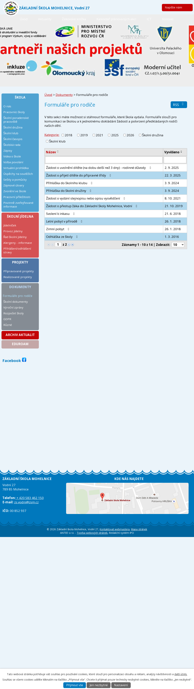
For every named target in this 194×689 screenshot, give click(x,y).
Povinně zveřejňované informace (18, 204)
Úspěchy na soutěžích (18, 174)
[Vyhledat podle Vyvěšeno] (175, 159)
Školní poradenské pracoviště (16, 119)
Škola (20, 97)
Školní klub (57, 141)
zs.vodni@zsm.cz (26, 502)
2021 (99, 135)
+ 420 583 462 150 (30, 498)
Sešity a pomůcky (15, 179)
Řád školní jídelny (15, 237)
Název (51, 152)
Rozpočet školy (13, 313)
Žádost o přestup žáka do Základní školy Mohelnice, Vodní (92, 206)
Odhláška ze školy (62, 236)
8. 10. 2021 (173, 198)
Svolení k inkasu (61, 213)
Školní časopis (12, 139)
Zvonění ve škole (14, 191)
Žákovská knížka (74, 19)
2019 (84, 135)
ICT (149, 19)
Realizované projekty (17, 277)
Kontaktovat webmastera (115, 529)
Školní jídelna (20, 216)
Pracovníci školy (14, 112)
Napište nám (173, 7)
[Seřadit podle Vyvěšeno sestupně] (181, 152)
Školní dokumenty (15, 301)
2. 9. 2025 (172, 167)
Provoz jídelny (13, 231)
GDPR (7, 319)
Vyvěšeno (171, 152)
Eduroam (20, 344)
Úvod (24, 19)
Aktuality (45, 19)
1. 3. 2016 (172, 236)
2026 (130, 135)
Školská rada (11, 145)
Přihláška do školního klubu (70, 183)
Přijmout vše (74, 685)
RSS (179, 104)
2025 (115, 135)
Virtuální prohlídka (16, 168)
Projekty (20, 262)
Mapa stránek (139, 529)
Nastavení (121, 685)
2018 (68, 135)
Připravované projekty (18, 271)
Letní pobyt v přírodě (65, 221)
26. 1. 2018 (173, 221)
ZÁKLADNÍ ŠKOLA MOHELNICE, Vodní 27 (54, 8)
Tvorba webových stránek (92, 533)
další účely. (180, 674)
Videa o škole (12, 156)
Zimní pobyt (58, 229)
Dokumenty (64, 95)
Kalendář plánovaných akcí (116, 19)
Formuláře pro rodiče (17, 296)
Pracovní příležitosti (16, 197)
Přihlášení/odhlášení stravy (17, 250)
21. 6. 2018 (173, 213)
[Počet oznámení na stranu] (178, 244)
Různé (7, 325)
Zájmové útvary (13, 185)
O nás (7, 106)
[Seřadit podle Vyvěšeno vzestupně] (181, 150)
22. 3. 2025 (173, 175)
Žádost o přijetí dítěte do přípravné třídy (79, 175)
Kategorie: (51, 135)
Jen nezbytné (99, 685)
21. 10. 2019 (174, 206)
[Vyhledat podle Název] (103, 159)
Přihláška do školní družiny (69, 190)
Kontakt (167, 19)
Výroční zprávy (13, 307)
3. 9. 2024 (172, 183)
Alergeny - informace (17, 243)
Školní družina (152, 135)
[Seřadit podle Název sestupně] (58, 152)
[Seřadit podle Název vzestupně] (58, 150)
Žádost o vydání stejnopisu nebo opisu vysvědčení (86, 198)
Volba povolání (13, 162)
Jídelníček (9, 225)
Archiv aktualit (20, 335)
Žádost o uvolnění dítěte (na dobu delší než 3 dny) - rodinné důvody (99, 167)
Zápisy (7, 150)
